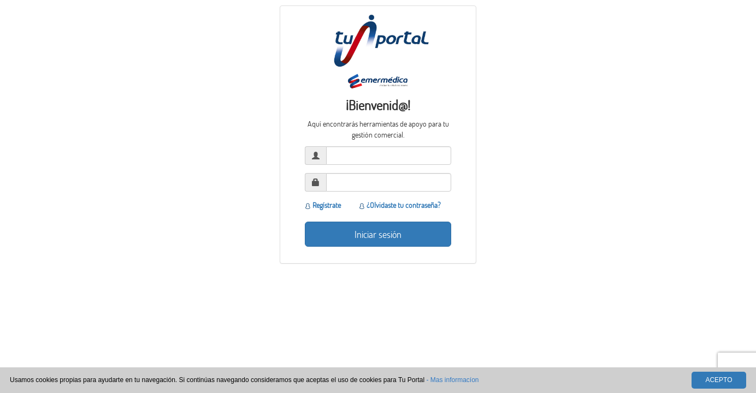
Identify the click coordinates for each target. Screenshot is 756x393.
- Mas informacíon (452, 380)
